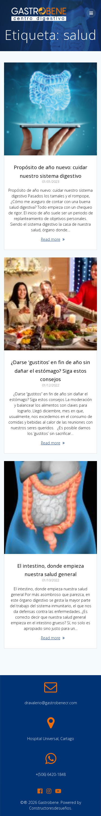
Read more (50, 239)
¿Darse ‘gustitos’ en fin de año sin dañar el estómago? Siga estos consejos (50, 370)
